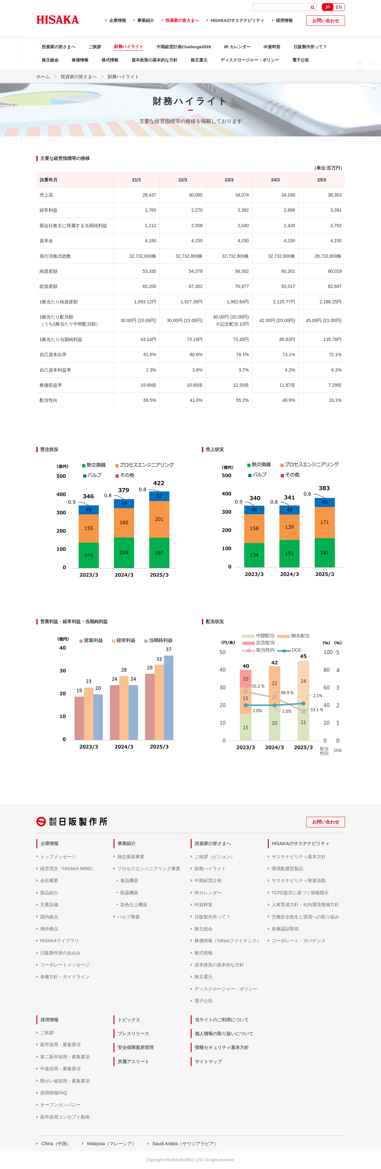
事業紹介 (145, 20)
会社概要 (49, 880)
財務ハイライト (128, 46)
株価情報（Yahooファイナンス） (228, 940)
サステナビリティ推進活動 (299, 880)
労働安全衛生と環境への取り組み (305, 916)
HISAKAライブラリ (59, 940)
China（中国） (56, 1143)
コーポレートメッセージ (65, 964)
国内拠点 (49, 916)
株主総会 (50, 60)
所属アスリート (133, 1061)
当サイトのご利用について (222, 1019)
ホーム (43, 76)
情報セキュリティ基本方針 (222, 1047)
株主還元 (199, 60)
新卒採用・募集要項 (60, 1044)
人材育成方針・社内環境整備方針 (305, 904)
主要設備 (49, 904)
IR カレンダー (237, 46)
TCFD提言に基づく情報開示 (300, 892)
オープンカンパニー (60, 1104)
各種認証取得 (285, 928)
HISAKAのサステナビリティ (237, 20)
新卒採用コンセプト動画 (65, 1116)
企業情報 (117, 20)
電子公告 (300, 60)
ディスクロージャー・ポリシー (250, 60)
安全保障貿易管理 (136, 1047)
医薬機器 (129, 892)
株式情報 (110, 60)
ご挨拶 (94, 46)
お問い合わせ (325, 20)
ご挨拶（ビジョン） (215, 856)
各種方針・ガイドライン (65, 976)
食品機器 (129, 880)
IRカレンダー (208, 892)
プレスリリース (133, 1033)
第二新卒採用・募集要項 (65, 1056)
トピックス (129, 1019)
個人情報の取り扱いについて (224, 1033)
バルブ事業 (128, 916)
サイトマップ (208, 1061)
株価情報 (80, 60)
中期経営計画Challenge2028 (184, 46)
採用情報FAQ (53, 1092)
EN (339, 7)
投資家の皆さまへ (182, 20)
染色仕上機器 (133, 904)
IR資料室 (272, 46)
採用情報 (284, 20)
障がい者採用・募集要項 (65, 1080)
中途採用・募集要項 (60, 1068)
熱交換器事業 (130, 856)
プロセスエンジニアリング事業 (148, 868)
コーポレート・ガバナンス (299, 940)
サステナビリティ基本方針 (299, 856)
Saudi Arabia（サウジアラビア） (185, 1143)
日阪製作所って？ (310, 46)
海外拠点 (49, 928)
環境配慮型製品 (287, 868)
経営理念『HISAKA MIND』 (68, 868)
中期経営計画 (208, 880)
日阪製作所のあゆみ (60, 952)
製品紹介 (49, 892)
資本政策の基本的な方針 (154, 60)
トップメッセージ (58, 856)
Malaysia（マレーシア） (111, 1143)
